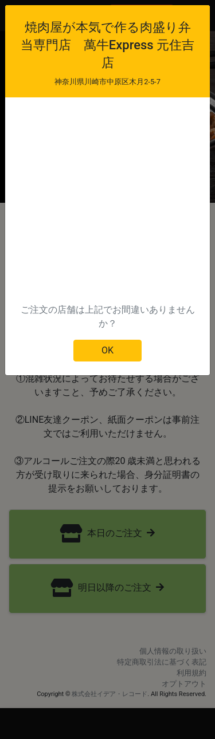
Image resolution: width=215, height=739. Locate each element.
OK (107, 350)
